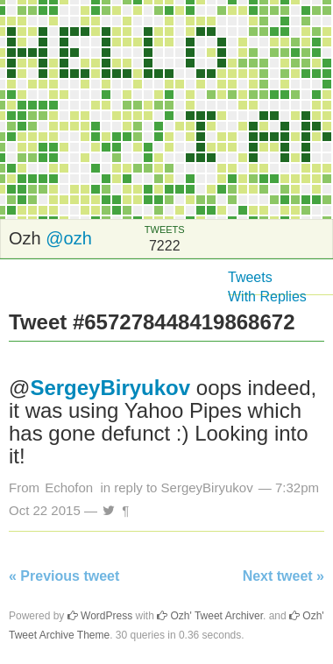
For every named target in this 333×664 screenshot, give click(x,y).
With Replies (267, 296)
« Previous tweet (64, 576)
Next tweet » (283, 576)
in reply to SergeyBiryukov (176, 487)
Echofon (69, 487)
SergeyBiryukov (110, 387)
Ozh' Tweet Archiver (210, 616)
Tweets (250, 277)
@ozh (69, 238)
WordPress (99, 616)
